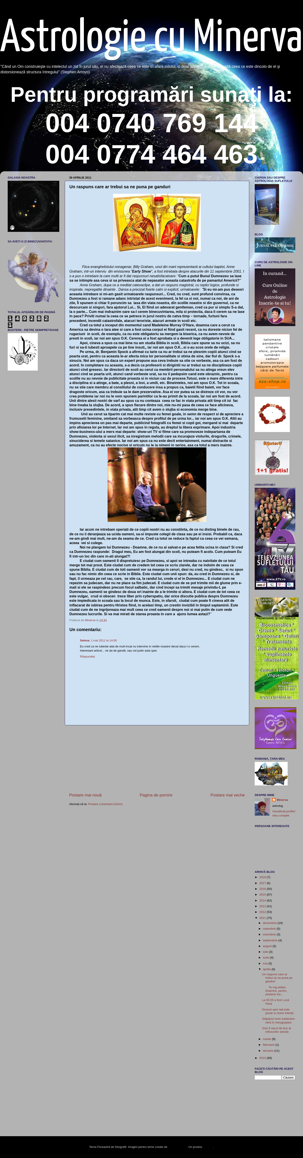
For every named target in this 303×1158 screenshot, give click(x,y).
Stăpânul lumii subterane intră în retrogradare (278, 1020)
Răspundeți (87, 656)
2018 (263, 877)
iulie (266, 951)
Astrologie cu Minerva (151, 38)
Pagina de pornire (156, 795)
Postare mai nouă (85, 795)
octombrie (270, 934)
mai (266, 963)
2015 (263, 894)
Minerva (282, 800)
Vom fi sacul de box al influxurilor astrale (276, 1030)
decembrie (270, 923)
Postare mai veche (228, 795)
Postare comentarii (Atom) (105, 804)
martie (267, 1039)
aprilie (267, 969)
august (267, 946)
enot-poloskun (177, 1147)
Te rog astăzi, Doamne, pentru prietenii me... (274, 991)
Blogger (208, 1147)
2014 (263, 900)
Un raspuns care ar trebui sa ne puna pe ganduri (277, 978)
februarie (269, 1044)
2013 (263, 906)
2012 (263, 912)
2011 (263, 918)
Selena (85, 640)
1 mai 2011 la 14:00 (104, 640)
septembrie (270, 940)
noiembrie (270, 928)
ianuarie (268, 1050)
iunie (266, 957)
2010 (263, 1058)
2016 (263, 888)
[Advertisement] (157, 758)
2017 (263, 883)
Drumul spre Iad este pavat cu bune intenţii (278, 1011)
